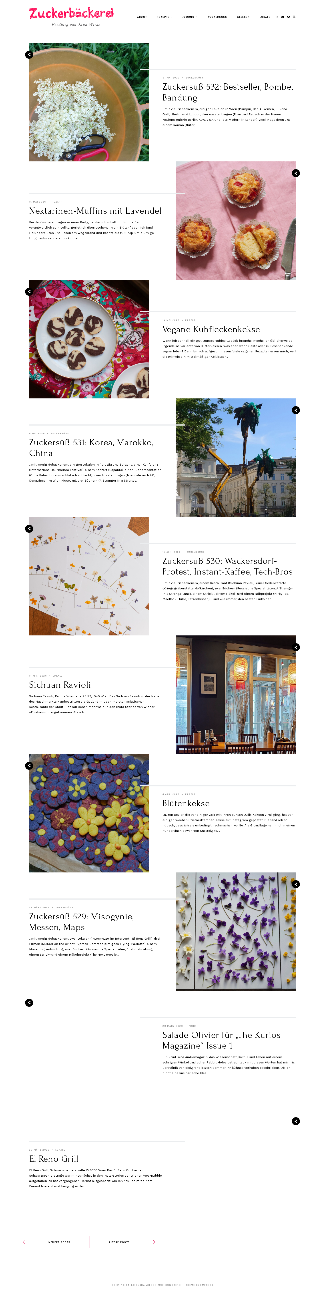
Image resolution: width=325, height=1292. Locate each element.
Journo (190, 17)
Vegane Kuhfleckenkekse (211, 329)
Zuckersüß (217, 17)
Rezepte (165, 17)
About (142, 17)
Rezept (57, 202)
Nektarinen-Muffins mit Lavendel (95, 211)
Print (193, 1026)
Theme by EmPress (199, 1285)
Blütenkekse (186, 803)
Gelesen (243, 17)
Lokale (265, 17)
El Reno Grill (53, 1159)
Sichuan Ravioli (60, 685)
